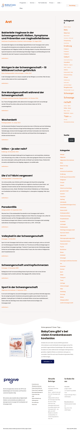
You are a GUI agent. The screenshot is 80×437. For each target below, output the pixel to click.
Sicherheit (20, 41)
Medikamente (64, 227)
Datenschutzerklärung (37, 388)
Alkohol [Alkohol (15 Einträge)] (65, 26)
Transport (62, 277)
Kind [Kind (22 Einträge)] (71, 72)
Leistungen (63, 224)
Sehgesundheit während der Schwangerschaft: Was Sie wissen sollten (54, 399)
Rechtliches (63, 249)
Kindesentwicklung (65, 216)
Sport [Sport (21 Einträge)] (69, 105)
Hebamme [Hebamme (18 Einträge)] (66, 64)
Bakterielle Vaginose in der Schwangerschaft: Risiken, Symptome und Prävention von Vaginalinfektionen (25, 35)
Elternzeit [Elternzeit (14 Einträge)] (71, 38)
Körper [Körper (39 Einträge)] (66, 77)
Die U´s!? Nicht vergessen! (17, 175)
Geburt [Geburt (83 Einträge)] (66, 57)
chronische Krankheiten (66, 171)
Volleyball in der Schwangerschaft (22, 236)
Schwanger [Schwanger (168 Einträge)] (69, 93)
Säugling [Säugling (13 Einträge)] (71, 113)
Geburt (62, 185)
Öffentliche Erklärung (37, 386)
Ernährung (4, 151)
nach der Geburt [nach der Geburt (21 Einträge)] (67, 85)
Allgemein (62, 157)
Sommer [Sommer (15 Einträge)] (65, 105)
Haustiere (62, 196)
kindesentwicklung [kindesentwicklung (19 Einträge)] (68, 74)
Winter (62, 297)
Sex (61, 263)
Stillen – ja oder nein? (14, 148)
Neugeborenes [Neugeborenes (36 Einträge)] (68, 87)
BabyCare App (64, 165)
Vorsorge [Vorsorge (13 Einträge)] (65, 119)
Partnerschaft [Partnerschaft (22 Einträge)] (67, 90)
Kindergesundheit (9, 73)
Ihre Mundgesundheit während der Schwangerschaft (23, 94)
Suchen (71, 140)
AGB (33, 398)
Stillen (61, 274)
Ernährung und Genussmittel (67, 177)
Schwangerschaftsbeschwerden (10, 98)
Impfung (62, 199)
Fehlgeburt (63, 179)
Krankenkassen (35, 384)
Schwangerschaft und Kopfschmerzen (25, 265)
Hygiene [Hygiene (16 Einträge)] (70, 64)
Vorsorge (62, 294)
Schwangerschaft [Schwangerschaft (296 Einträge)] (69, 99)
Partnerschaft (64, 244)
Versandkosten (35, 404)
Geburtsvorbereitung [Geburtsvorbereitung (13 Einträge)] (68, 59)
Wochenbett (9, 119)
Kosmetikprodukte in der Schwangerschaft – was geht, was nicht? (54, 409)
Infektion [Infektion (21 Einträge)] (66, 69)
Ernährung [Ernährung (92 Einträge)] (68, 46)
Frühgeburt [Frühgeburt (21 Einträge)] (66, 54)
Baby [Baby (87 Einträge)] (66, 30)
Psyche (62, 246)
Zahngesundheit (23, 98)
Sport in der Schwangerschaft (20, 287)
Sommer (62, 269)
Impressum (34, 406)
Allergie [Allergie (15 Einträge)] (69, 26)
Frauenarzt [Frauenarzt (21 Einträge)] (66, 51)
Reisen (62, 252)
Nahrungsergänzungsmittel (67, 238)
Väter (61, 288)
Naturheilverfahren (65, 241)
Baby (3, 73)
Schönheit (62, 255)
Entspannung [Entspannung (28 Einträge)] (67, 40)
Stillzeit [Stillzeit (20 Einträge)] (69, 108)
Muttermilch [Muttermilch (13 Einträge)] (66, 82)
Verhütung (63, 291)
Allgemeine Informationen (8, 290)
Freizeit (62, 182)
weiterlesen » (5, 58)
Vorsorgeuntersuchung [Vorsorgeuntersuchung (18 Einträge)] (69, 122)
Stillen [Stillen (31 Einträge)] (65, 108)
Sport (61, 272)
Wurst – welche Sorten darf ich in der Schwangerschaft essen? (54, 394)
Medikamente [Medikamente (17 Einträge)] (67, 80)
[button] (27, 2)
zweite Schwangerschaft (66, 302)
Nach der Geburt (64, 232)
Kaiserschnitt (63, 210)
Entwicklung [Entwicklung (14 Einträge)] (66, 43)
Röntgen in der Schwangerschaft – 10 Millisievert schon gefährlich (24, 69)
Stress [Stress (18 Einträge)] (65, 110)
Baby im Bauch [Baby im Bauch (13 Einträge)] (66, 35)
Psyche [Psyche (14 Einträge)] (72, 90)
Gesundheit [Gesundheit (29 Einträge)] (67, 62)
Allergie (62, 154)
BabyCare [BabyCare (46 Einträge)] (67, 33)
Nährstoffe (63, 235)
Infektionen (5, 41)
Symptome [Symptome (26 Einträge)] (66, 113)
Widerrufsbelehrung (37, 400)
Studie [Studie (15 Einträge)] (68, 110)
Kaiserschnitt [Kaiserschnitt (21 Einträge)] (67, 72)
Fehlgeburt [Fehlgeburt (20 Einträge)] (66, 49)
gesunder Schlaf (64, 191)
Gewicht (62, 193)
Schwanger (4, 239)
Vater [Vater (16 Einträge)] (70, 116)
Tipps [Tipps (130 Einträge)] (66, 116)
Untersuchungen (27, 41)
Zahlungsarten (35, 402)
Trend (61, 280)
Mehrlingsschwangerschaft (67, 230)
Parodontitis (9, 207)
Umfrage (62, 283)
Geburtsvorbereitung (66, 188)
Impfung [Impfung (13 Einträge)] (69, 67)
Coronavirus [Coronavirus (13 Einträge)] (66, 38)
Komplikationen (12, 41)
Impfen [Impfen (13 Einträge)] (65, 67)
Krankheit (62, 221)
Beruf (61, 168)
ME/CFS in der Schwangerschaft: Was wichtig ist (53, 388)
